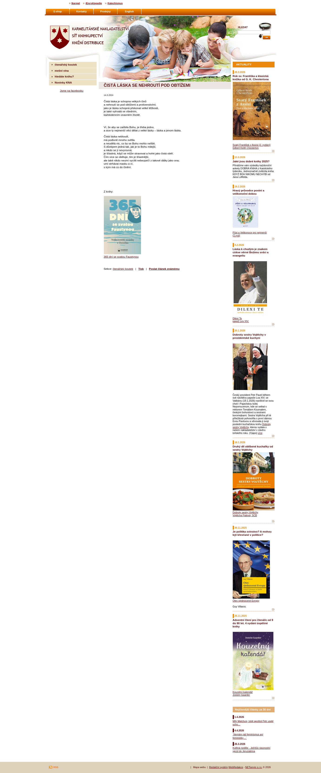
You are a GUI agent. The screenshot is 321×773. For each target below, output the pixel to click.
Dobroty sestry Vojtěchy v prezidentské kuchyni (249, 336)
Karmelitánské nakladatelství (67, 18)
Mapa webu (199, 767)
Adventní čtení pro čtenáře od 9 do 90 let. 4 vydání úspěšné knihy (253, 623)
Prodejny (105, 11)
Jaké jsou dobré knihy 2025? (251, 161)
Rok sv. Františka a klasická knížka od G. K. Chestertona (251, 77)
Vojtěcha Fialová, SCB (245, 515)
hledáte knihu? (64, 76)
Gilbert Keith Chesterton (246, 148)
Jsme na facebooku (71, 90)
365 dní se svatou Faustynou (121, 256)
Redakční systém (218, 767)
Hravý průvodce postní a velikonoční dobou (248, 192)
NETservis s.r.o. (253, 767)
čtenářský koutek (123, 268)
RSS (56, 767)
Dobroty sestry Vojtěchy (245, 512)
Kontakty (81, 11)
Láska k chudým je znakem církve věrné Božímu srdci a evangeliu (251, 252)
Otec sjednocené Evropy (246, 600)
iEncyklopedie (93, 3)
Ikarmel (76, 3)
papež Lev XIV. (241, 321)
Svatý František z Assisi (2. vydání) (252, 144)
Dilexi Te (237, 318)
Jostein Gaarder (241, 694)
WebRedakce (236, 767)
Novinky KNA (63, 82)
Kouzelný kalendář (243, 692)
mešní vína (62, 70)
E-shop (57, 11)
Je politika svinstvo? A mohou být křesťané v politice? (252, 533)
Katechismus (115, 3)
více (260, 433)
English (129, 11)
